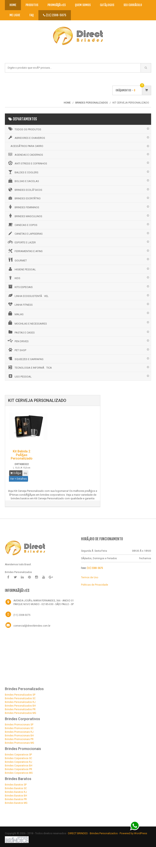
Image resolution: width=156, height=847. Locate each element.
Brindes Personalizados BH (20, 705)
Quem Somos (83, 5)
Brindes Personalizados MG (20, 713)
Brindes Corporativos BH (18, 765)
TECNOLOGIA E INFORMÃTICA (29, 367)
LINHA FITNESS (20, 304)
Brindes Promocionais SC (19, 728)
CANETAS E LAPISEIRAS (25, 233)
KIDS (13, 278)
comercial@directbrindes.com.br (31, 625)
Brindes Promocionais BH (19, 735)
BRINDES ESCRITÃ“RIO (24, 198)
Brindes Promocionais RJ (19, 731)
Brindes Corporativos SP (18, 754)
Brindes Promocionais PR (19, 739)
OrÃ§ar (15, 473)
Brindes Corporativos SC (18, 758)
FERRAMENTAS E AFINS (25, 251)
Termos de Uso (89, 577)
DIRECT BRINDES (78, 833)
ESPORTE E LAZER (21, 242)
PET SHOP (16, 350)
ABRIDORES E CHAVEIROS (26, 138)
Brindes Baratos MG (16, 803)
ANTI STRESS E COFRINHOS (27, 163)
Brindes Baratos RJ (16, 792)
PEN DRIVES (18, 341)
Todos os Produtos (24, 129)
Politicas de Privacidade (94, 584)
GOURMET (17, 260)
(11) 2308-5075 (54, 15)
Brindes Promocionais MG (19, 742)
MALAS (15, 313)
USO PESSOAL (19, 376)
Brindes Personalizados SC (20, 698)
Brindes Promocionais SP (19, 724)
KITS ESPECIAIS (20, 287)
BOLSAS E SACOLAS (23, 181)
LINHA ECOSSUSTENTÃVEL (28, 295)
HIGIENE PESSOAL (21, 269)
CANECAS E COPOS (22, 224)
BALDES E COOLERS (22, 172)
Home (13, 5)
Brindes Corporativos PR (18, 769)
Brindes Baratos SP (16, 784)
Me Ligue (15, 15)
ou (25, 473)
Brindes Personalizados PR (20, 709)
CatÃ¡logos (107, 5)
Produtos (32, 5)
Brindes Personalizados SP (20, 694)
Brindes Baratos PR (16, 799)
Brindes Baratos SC (16, 788)
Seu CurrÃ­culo (133, 5)
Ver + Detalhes (18, 478)
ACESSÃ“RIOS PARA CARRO (27, 146)
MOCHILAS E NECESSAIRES (27, 323)
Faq (31, 15)
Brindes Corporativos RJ (18, 762)
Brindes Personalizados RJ (20, 702)
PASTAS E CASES (21, 332)
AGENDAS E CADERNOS (25, 154)
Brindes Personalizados (104, 833)
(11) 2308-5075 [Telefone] (21, 615)
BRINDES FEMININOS (23, 207)
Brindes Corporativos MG (19, 772)
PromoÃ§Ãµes (57, 5)
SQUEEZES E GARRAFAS (25, 359)
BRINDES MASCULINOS (24, 216)
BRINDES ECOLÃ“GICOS (24, 190)
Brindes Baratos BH (16, 795)
